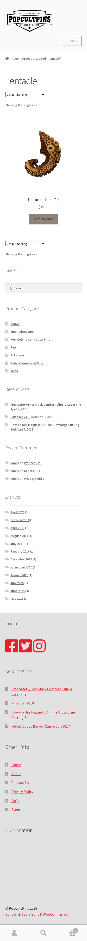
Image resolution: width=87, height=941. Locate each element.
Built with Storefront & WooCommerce (36, 914)
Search (43, 933)
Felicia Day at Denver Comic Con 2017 (40, 726)
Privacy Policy (34, 479)
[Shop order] (25, 94)
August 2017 (19, 536)
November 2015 (21, 567)
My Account (32, 463)
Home (15, 58)
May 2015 (16, 598)
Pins (13, 347)
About (16, 773)
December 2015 (21, 559)
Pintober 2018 (20, 417)
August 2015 (19, 575)
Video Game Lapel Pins (26, 363)
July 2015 (17, 583)
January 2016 (19, 551)
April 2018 (17, 528)
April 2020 (17, 512)
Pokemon (17, 355)
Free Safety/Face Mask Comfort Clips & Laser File (45, 404)
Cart (68, 930)
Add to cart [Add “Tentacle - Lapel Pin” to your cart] (43, 219)
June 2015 (17, 591)
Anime (14, 324)
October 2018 (19, 520)
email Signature (22, 331)
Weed (14, 371)
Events (16, 809)
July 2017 (17, 544)
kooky (14, 463)
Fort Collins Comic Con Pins (30, 339)
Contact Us (32, 471)
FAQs (15, 800)
